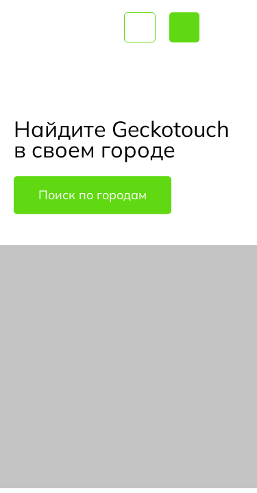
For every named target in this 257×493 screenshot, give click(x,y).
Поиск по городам (92, 195)
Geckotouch (62, 27)
